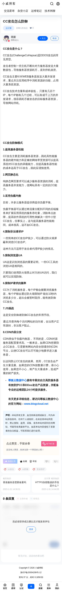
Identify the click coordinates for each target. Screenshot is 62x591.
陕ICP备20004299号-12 (31, 572)
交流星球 (9, 10)
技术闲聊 (50, 10)
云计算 (9, 28)
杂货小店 (23, 10)
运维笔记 (36, 10)
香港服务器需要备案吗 (14, 482)
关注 (43, 38)
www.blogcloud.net (36, 403)
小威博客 (39, 568)
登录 (31, 529)
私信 (55, 38)
